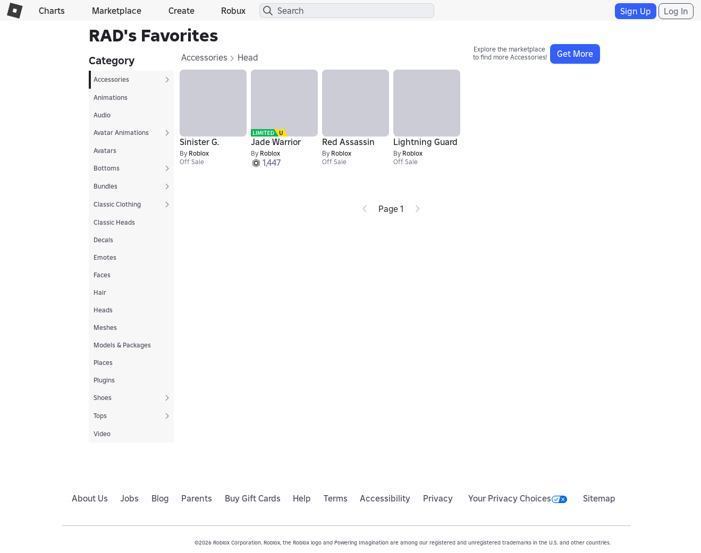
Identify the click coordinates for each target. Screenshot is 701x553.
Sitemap (599, 498)
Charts (52, 10)
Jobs (129, 498)
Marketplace (116, 10)
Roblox (199, 153)
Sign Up (635, 11)
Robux (233, 10)
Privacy (438, 498)
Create (181, 10)
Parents (196, 498)
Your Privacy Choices (517, 498)
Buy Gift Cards (253, 498)
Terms (336, 498)
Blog (160, 498)
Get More (575, 53)
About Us (90, 498)
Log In (676, 11)
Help (302, 498)
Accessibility (385, 498)
